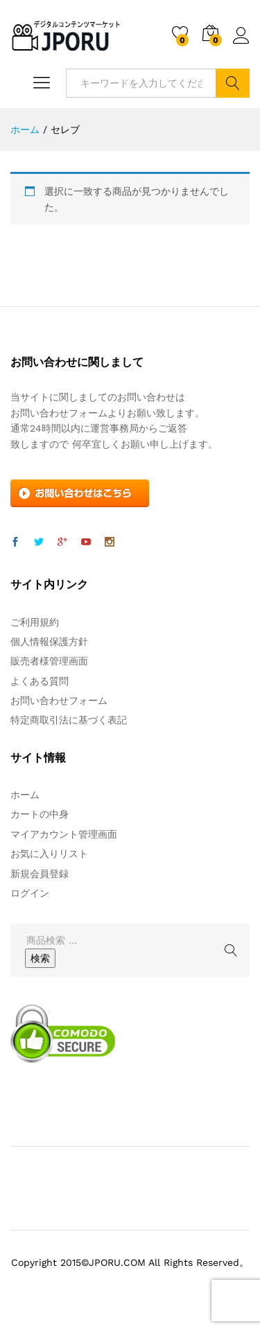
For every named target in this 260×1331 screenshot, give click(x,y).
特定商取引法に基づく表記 (68, 719)
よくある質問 (39, 681)
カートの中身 (39, 814)
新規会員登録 (39, 873)
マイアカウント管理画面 (63, 834)
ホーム (25, 794)
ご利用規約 (34, 622)
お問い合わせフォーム (58, 700)
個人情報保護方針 (49, 641)
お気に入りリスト (49, 853)
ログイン (241, 36)
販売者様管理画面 (49, 661)
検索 (233, 83)
